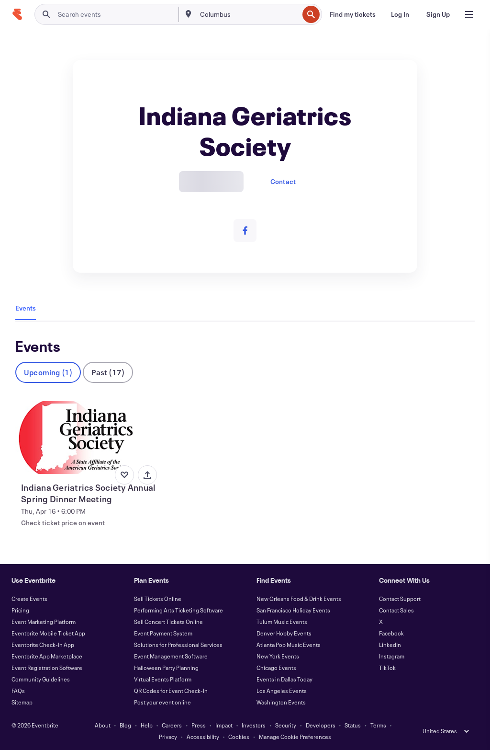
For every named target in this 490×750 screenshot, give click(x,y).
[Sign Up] (438, 14)
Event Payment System (163, 633)
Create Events (29, 598)
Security (285, 725)
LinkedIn (390, 644)
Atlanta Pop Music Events (288, 644)
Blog (125, 725)
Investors (254, 725)
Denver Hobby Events (284, 633)
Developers (320, 725)
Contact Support (400, 598)
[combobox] (248, 14)
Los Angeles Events (281, 690)
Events (25, 307)
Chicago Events (276, 667)
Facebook (391, 633)
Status (353, 725)
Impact (224, 725)
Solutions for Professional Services (178, 644)
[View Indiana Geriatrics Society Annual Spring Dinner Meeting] (88, 437)
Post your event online (162, 702)
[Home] (17, 14)
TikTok (387, 667)
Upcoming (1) (48, 372)
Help (147, 725)
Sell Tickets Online (157, 598)
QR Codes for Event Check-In (171, 690)
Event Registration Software (46, 667)
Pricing (20, 610)
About (103, 725)
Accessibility (203, 736)
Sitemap (22, 702)
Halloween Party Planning (166, 667)
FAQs (18, 690)
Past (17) (107, 372)
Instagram (391, 656)
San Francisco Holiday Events (293, 610)
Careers (172, 725)
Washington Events (281, 702)
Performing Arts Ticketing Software (178, 610)
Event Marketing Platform (43, 621)
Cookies (238, 736)
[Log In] (400, 14)
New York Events (277, 656)
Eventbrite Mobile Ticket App (48, 633)
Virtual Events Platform (162, 679)
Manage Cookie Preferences (295, 736)
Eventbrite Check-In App (42, 644)
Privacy (168, 736)
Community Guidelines (40, 679)
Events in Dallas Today (284, 679)
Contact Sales (396, 610)
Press (198, 725)
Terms (378, 725)
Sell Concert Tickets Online (168, 621)
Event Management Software (171, 656)
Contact (283, 181)
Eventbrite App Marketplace (46, 656)
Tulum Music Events (281, 621)
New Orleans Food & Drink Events (298, 598)
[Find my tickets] (352, 14)
